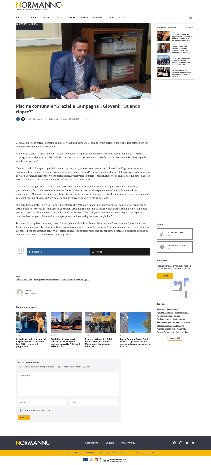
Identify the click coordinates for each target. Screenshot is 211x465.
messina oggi (173, 309)
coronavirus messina (166, 329)
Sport (111, 17)
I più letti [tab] (189, 27)
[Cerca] (190, 17)
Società (84, 17)
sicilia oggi (179, 326)
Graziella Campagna (24, 279)
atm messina (182, 332)
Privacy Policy (128, 442)
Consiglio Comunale (166, 332)
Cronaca (34, 17)
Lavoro (71, 17)
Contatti (110, 442)
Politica (46, 17)
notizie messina (164, 322)
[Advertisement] (175, 180)
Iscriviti (165, 276)
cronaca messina (165, 316)
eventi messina (182, 313)
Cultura (59, 17)
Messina (161, 309)
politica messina (165, 326)
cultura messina (164, 319)
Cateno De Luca (180, 319)
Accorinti (181, 329)
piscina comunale (53, 279)
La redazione (91, 442)
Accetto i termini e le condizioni (36, 410)
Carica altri (175, 338)
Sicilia (122, 17)
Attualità (20, 17)
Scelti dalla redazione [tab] (166, 27)
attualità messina (165, 313)
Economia (98, 17)
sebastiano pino (82, 279)
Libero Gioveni (39, 279)
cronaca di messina (182, 322)
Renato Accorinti (68, 279)
